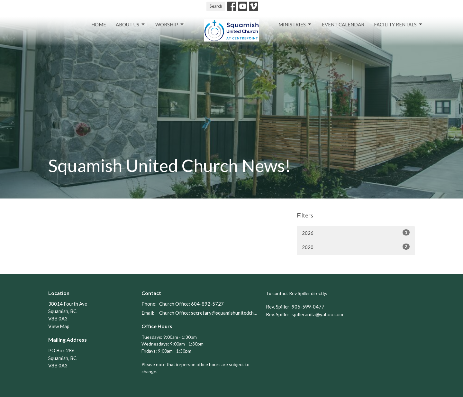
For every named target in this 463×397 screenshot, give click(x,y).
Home (98, 24)
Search (216, 6)
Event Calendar (343, 24)
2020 (356, 247)
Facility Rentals (398, 24)
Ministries (295, 24)
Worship (170, 24)
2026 (356, 232)
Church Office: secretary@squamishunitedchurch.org (209, 313)
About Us (131, 24)
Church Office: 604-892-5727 (191, 304)
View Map (58, 326)
